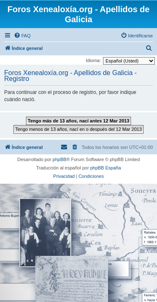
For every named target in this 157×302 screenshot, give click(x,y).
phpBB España (105, 167)
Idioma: (93, 60)
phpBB (60, 159)
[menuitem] (22, 36)
